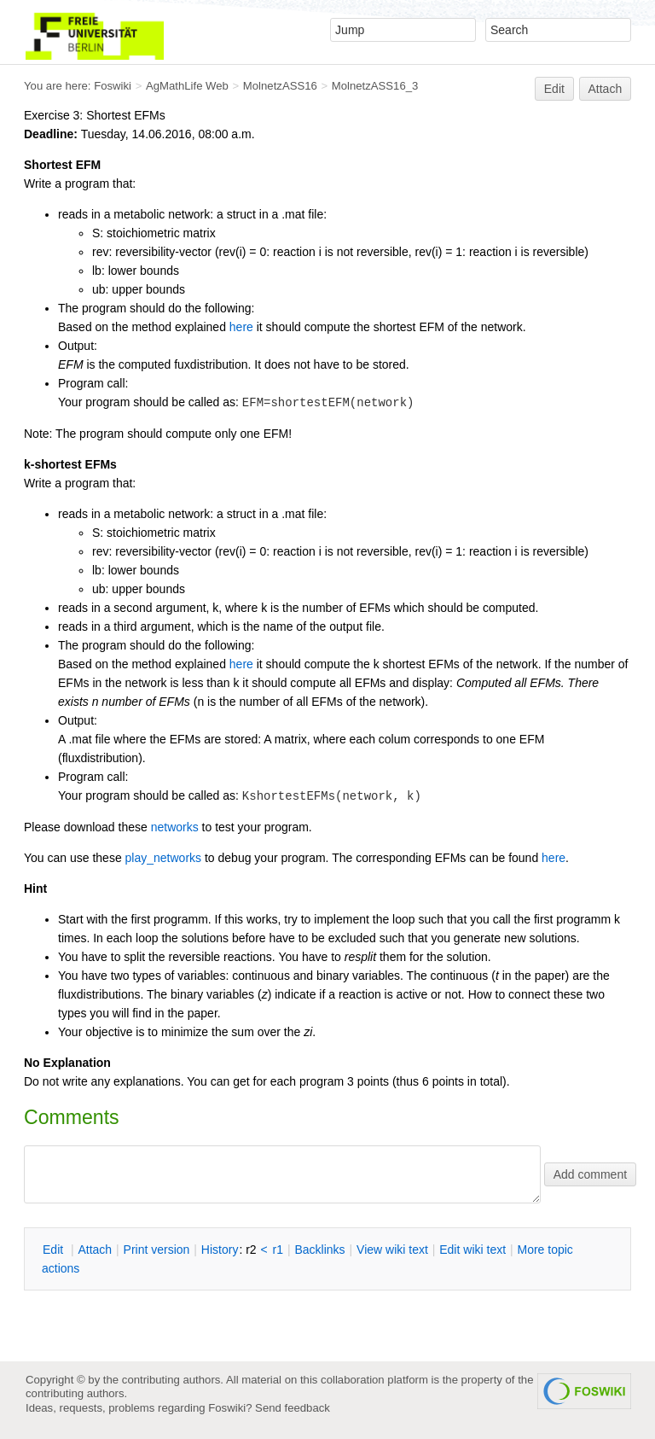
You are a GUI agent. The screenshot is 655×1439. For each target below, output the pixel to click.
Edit (554, 89)
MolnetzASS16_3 (375, 85)
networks (175, 827)
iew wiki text (392, 1249)
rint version (157, 1249)
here (241, 327)
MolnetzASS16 (280, 85)
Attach (605, 89)
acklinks (319, 1249)
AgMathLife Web (187, 85)
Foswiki (112, 85)
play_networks (163, 858)
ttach (95, 1249)
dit (55, 1249)
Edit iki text (472, 1249)
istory (220, 1249)
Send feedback (292, 1407)
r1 (278, 1249)
